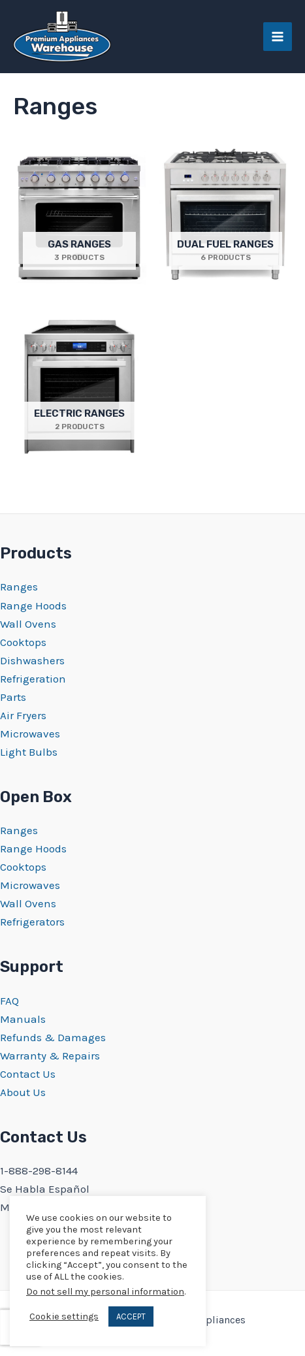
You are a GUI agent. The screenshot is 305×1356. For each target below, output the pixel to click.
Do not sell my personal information (105, 1291)
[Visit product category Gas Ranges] (79, 217)
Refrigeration (33, 678)
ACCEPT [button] (131, 1316)
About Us (23, 1092)
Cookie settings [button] (64, 1316)
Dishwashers (32, 660)
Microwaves (30, 733)
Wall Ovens (28, 623)
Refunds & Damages (53, 1037)
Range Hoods (33, 605)
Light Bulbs (28, 751)
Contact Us (28, 1073)
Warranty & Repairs (50, 1055)
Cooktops (23, 642)
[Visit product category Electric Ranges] (79, 386)
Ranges (19, 586)
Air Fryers (23, 715)
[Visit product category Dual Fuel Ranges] (226, 217)
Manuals (23, 1018)
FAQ (9, 1000)
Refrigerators (32, 921)
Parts (13, 696)
